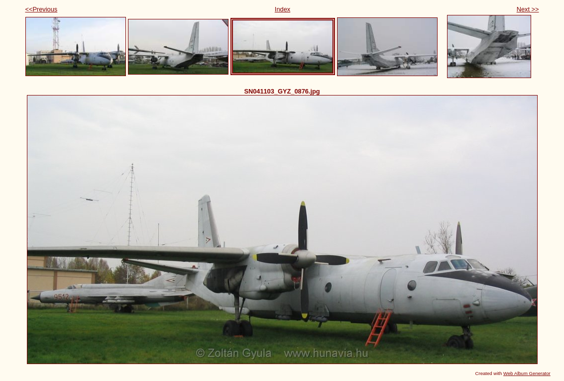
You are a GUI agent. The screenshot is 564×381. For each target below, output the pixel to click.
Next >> (528, 9)
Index (282, 9)
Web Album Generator (527, 373)
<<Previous (41, 9)
